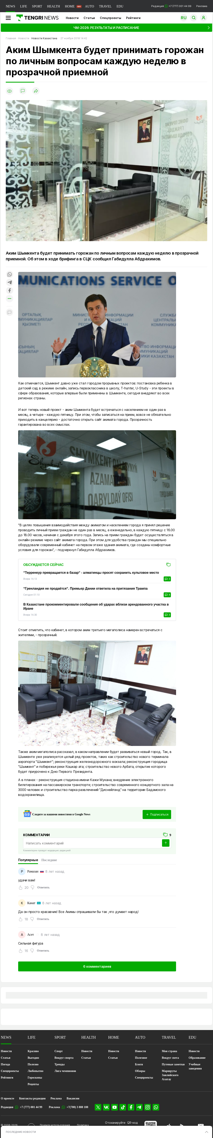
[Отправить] (165, 843)
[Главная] (36, 18)
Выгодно (33, 1057)
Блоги (139, 1064)
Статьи (89, 18)
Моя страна (169, 1051)
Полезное (141, 1057)
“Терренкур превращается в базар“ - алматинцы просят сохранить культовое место (91, 572)
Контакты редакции (32, 1098)
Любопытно (35, 1071)
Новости (72, 18)
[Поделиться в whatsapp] (9, 275)
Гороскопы (35, 1077)
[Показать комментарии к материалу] (9, 312)
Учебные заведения (195, 1066)
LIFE (23, 6)
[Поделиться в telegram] (9, 283)
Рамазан (32, 871)
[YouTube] (114, 1107)
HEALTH (53, 6)
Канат (31, 903)
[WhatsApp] (156, 1107)
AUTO (89, 6)
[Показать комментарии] (22, 91)
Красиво (33, 1051)
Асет (30, 934)
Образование (197, 1057)
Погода (5, 1064)
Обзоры (140, 1071)
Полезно (33, 1064)
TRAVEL (105, 6)
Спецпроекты (110, 18)
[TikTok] (123, 1107)
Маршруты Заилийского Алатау (170, 1075)
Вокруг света (170, 1057)
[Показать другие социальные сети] (9, 299)
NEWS (10, 6)
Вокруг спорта (63, 1057)
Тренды (59, 1064)
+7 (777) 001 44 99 (31, 1107)
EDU (120, 6)
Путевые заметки (173, 1064)
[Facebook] (131, 1107)
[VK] (106, 1107)
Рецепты (33, 1084)
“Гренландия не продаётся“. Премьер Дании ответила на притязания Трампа (85, 588)
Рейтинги (133, 18)
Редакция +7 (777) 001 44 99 (171, 6)
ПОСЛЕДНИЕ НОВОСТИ (21, 1131)
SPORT (37, 6)
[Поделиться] (36, 91)
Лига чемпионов (65, 1071)
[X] (98, 1107)
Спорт (58, 1051)
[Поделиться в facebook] (9, 291)
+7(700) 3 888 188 (77, 1107)
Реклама (201, 6)
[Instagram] (147, 1107)
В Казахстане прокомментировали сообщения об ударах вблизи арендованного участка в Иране (96, 606)
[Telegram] (139, 1107)
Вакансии (73, 1098)
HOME (70, 6)
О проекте (7, 1098)
